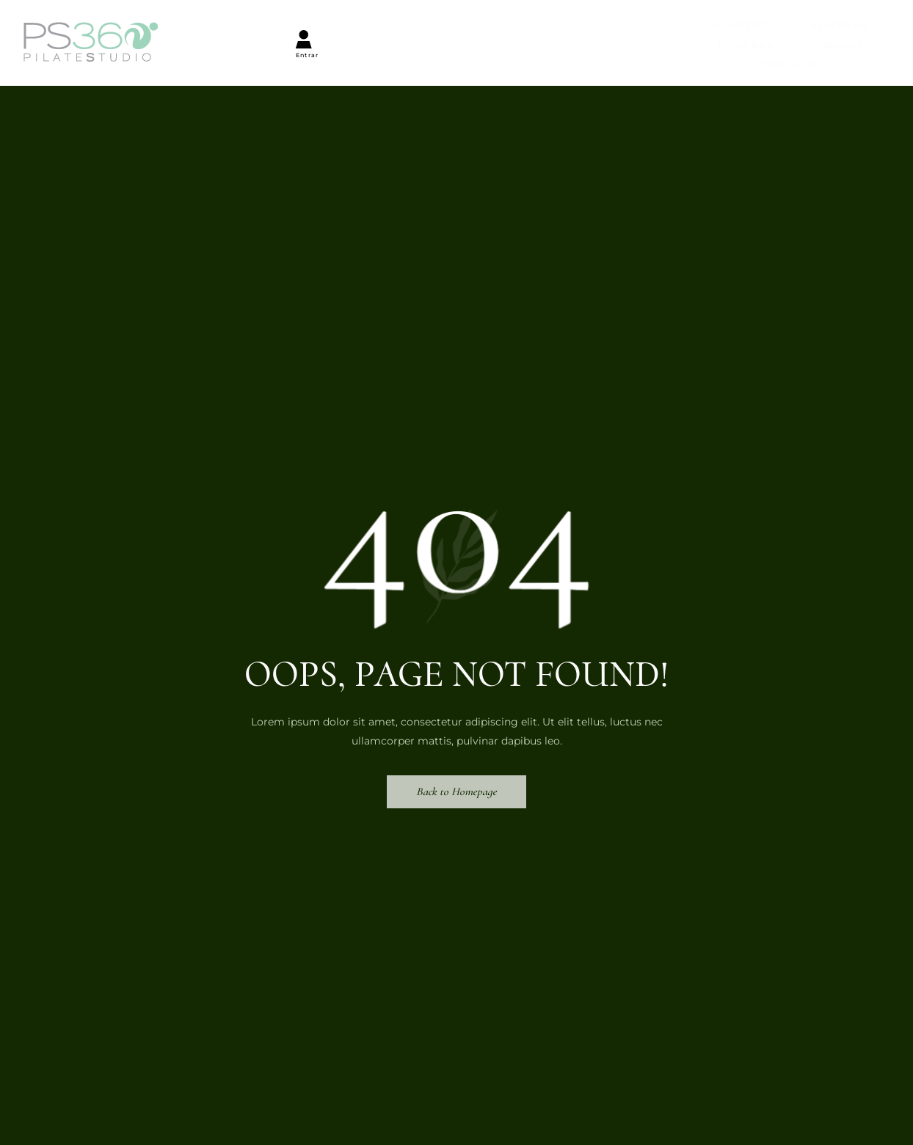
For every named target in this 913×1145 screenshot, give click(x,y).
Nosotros (260, 30)
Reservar (364, 30)
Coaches (564, 30)
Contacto (665, 30)
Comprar (465, 30)
